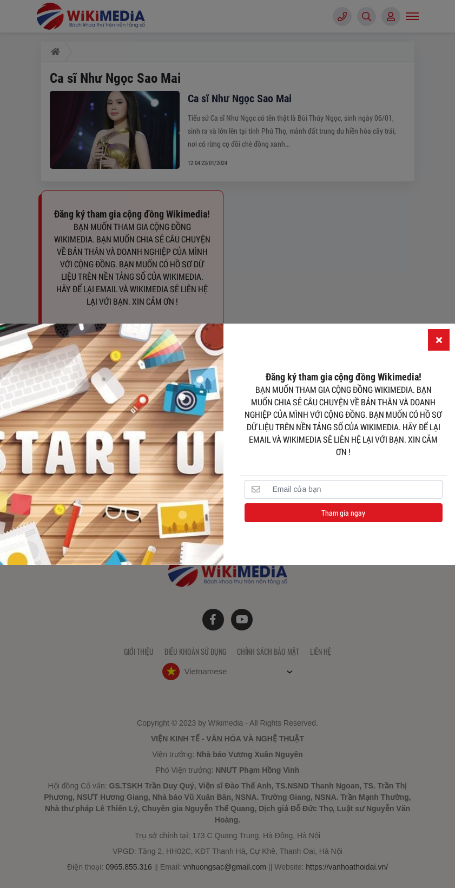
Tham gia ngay (343, 513)
